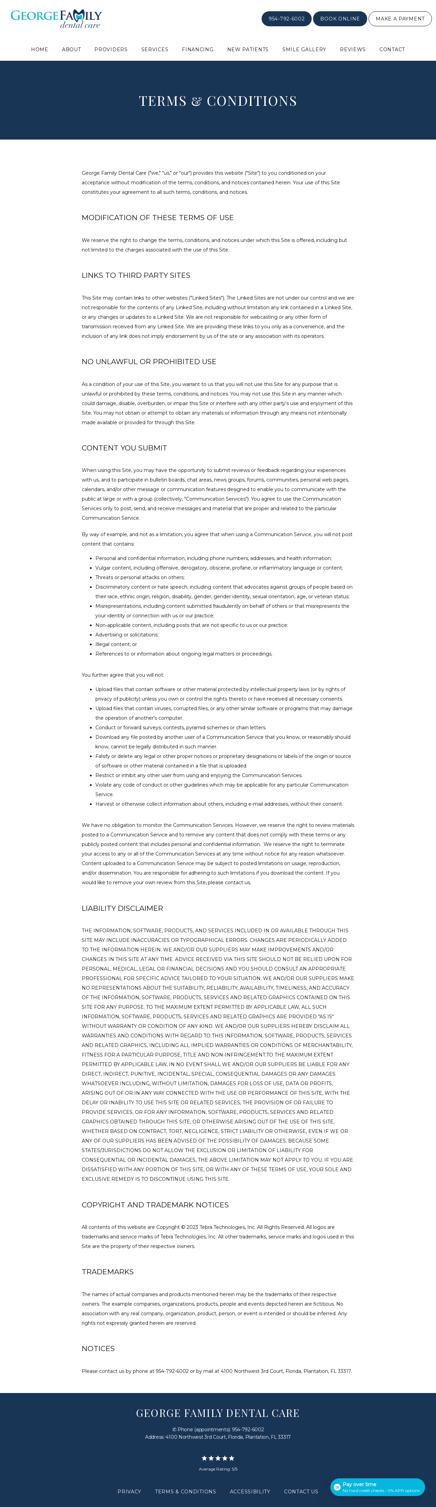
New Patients (248, 49)
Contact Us (301, 1492)
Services (155, 49)
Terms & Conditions (185, 1492)
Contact (392, 49)
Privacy (129, 1492)
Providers (110, 49)
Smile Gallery (304, 49)
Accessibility (250, 1492)
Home (39, 49)
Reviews (353, 49)
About (71, 49)
